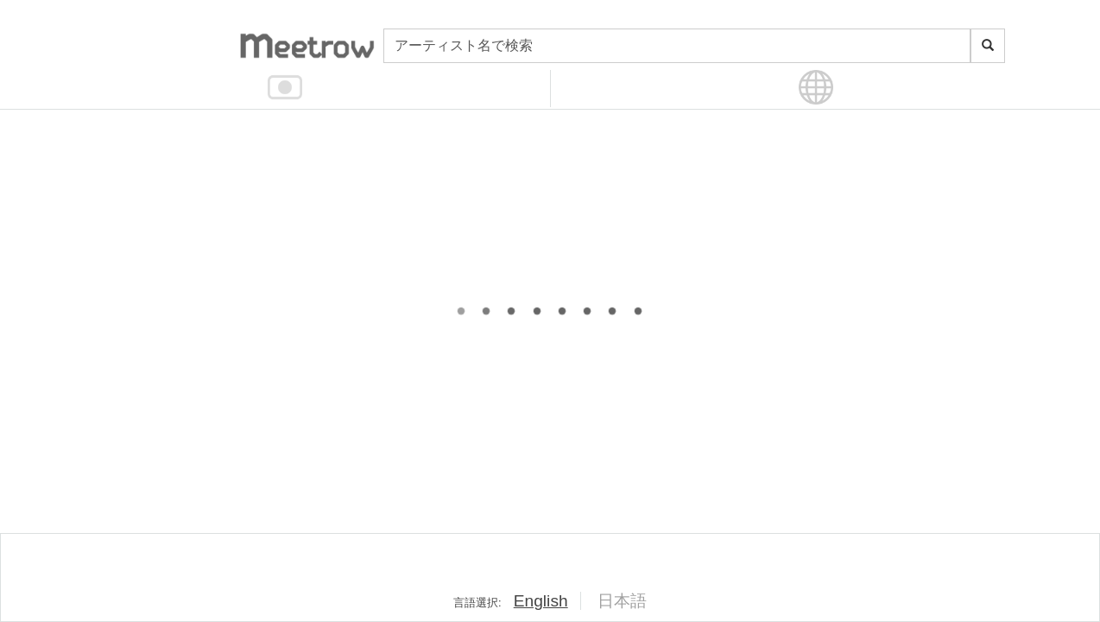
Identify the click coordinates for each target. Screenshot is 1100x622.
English (541, 601)
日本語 (622, 601)
